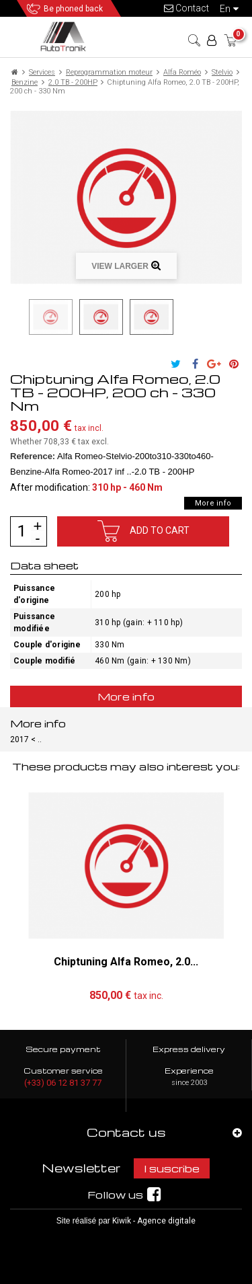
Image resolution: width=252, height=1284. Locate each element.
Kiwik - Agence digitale (154, 1221)
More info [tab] (126, 696)
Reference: (32, 456)
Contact (186, 8)
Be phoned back (73, 8)
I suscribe (172, 1168)
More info (213, 503)
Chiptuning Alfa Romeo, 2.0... (126, 961)
